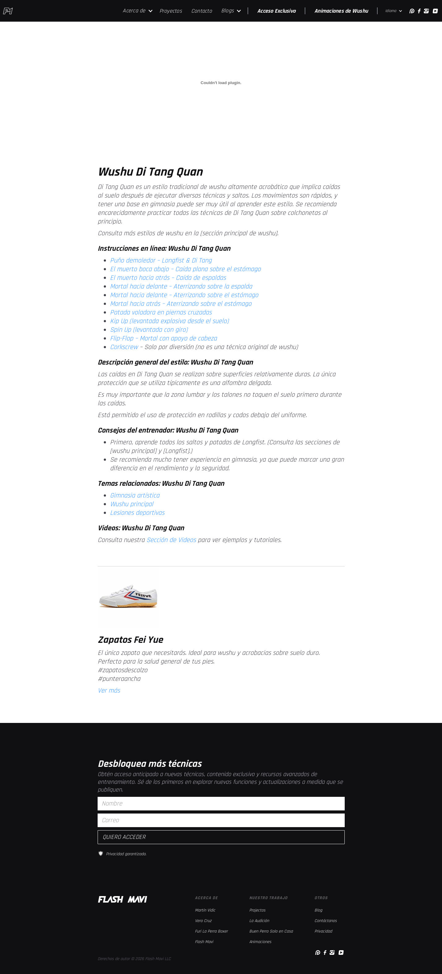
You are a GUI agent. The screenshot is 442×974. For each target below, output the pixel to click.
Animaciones (260, 941)
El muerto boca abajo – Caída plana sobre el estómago (185, 269)
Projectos (257, 910)
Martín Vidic (205, 910)
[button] (138, 10)
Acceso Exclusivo (276, 11)
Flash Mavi (204, 941)
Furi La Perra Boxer (211, 931)
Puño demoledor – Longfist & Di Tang (161, 260)
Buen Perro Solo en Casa (271, 931)
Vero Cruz (203, 920)
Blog (318, 910)
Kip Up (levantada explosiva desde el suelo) (169, 321)
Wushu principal (131, 504)
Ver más (109, 690)
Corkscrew (125, 347)
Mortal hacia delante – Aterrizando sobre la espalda (181, 286)
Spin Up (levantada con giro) (148, 330)
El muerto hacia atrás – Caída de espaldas (168, 278)
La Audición (259, 920)
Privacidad (323, 931)
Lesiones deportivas (137, 513)
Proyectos (170, 11)
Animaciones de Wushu (341, 11)
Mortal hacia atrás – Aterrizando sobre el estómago (180, 304)
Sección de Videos (171, 540)
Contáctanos (325, 920)
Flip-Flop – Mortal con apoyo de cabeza (163, 338)
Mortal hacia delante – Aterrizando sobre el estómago (184, 295)
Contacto (201, 11)
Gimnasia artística (134, 495)
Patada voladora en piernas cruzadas (161, 312)
